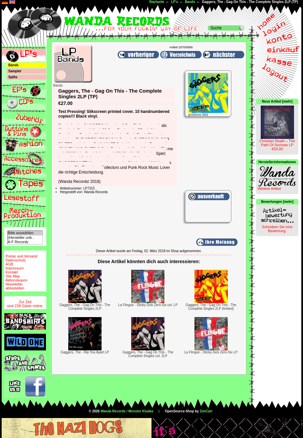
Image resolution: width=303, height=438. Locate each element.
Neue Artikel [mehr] (277, 101)
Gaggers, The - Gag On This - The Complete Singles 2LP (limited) (210, 306)
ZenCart (206, 411)
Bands (190, 2)
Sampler (14, 71)
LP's (174, 2)
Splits (12, 77)
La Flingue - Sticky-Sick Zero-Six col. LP (147, 305)
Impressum (14, 268)
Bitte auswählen (25, 233)
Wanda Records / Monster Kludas (127, 411)
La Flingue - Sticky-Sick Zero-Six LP (210, 352)
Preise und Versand (21, 256)
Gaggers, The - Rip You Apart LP (85, 352)
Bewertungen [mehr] (277, 202)
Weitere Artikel (269, 189)
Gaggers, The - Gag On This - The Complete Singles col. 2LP (148, 354)
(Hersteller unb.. (25, 237)
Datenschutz (15, 260)
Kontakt (11, 272)
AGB (9, 264)
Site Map (12, 276)
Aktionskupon (16, 280)
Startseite (156, 2)
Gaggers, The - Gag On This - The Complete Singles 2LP (85, 306)
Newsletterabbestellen (14, 286)
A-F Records (25, 242)
